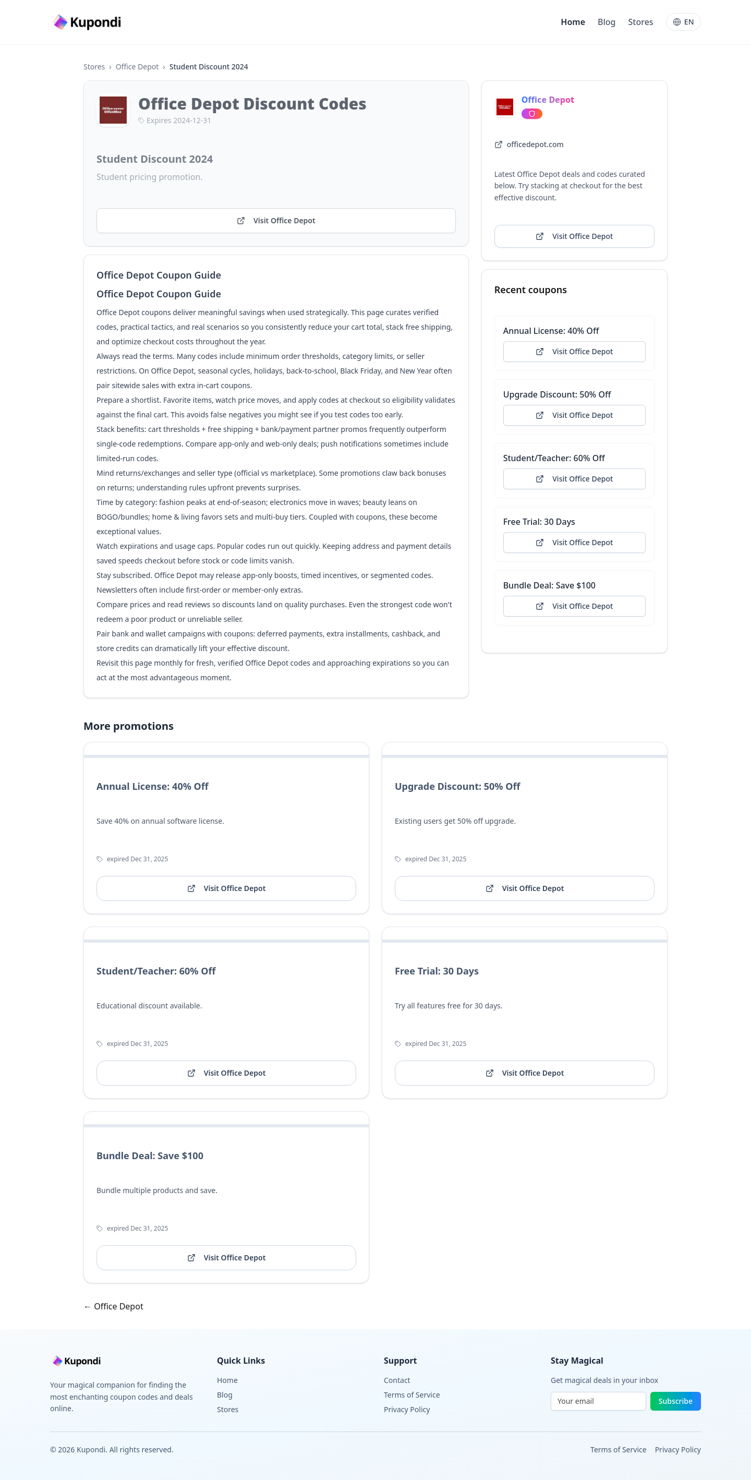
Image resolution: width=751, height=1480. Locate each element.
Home (573, 22)
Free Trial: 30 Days (539, 521)
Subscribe (676, 1401)
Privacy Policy (407, 1409)
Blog (606, 22)
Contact (397, 1380)
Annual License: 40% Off (551, 330)
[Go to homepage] (88, 22)
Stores (640, 22)
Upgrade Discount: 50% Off (557, 394)
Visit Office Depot (276, 220)
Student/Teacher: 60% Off (554, 458)
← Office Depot (113, 1306)
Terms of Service (412, 1395)
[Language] (683, 22)
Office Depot (137, 66)
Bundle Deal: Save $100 (549, 585)
